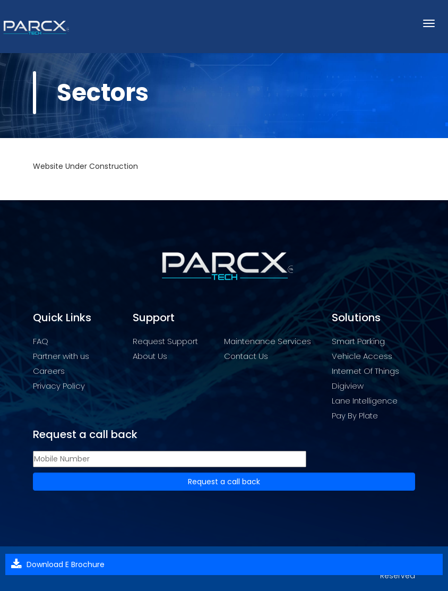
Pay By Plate (355, 415)
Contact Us (246, 356)
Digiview (348, 385)
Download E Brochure (66, 564)
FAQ (40, 341)
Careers (49, 370)
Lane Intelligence (365, 400)
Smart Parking (358, 341)
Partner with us (61, 356)
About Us (150, 356)
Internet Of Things (365, 370)
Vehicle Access (362, 356)
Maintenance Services (267, 341)
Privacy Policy (59, 385)
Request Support (165, 341)
